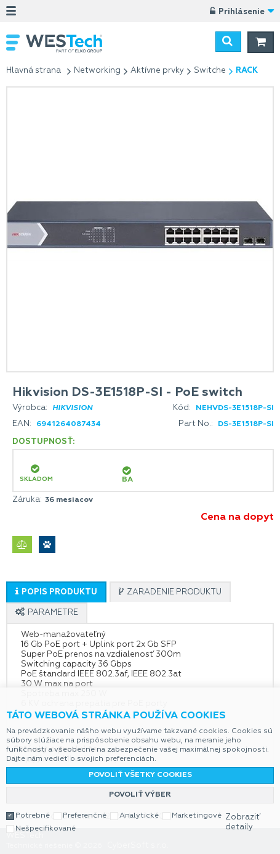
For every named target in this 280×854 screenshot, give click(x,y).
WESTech (70, 43)
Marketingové (197, 815)
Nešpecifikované (45, 828)
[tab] (56, 591)
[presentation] (56, 592)
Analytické (139, 815)
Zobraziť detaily (242, 822)
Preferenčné (84, 815)
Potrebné (32, 815)
